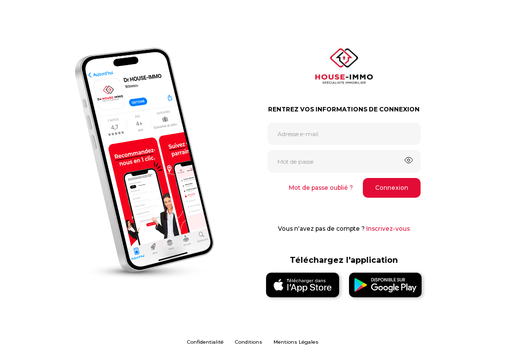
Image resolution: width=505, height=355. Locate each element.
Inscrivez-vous (388, 228)
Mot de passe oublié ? (321, 187)
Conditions (248, 342)
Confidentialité (205, 342)
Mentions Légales (295, 342)
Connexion (391, 187)
